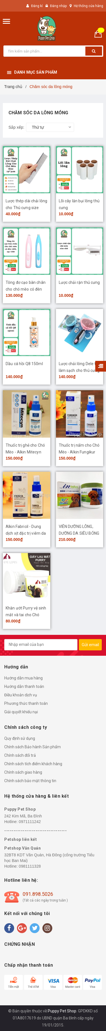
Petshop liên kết (20, 839)
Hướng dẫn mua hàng (23, 678)
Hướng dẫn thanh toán (24, 686)
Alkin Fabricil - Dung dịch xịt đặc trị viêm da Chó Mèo (26, 533)
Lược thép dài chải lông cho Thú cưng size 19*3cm (26, 208)
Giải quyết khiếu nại (21, 712)
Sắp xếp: (16, 127)
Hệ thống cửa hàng (88, 6)
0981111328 (30, 866)
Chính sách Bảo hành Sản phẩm (32, 747)
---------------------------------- (35, 830)
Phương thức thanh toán (26, 703)
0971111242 (30, 821)
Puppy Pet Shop (20, 809)
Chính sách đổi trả (20, 755)
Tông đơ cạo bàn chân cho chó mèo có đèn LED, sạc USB (26, 289)
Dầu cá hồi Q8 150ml (24, 363)
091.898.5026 (38, 894)
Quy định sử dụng (19, 738)
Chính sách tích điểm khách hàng (33, 764)
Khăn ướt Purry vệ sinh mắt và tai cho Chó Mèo (26, 615)
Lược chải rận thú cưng (79, 282)
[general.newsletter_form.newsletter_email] (40, 644)
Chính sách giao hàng (23, 772)
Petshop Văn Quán (22, 848)
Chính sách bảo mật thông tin (30, 780)
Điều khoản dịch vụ (20, 695)
